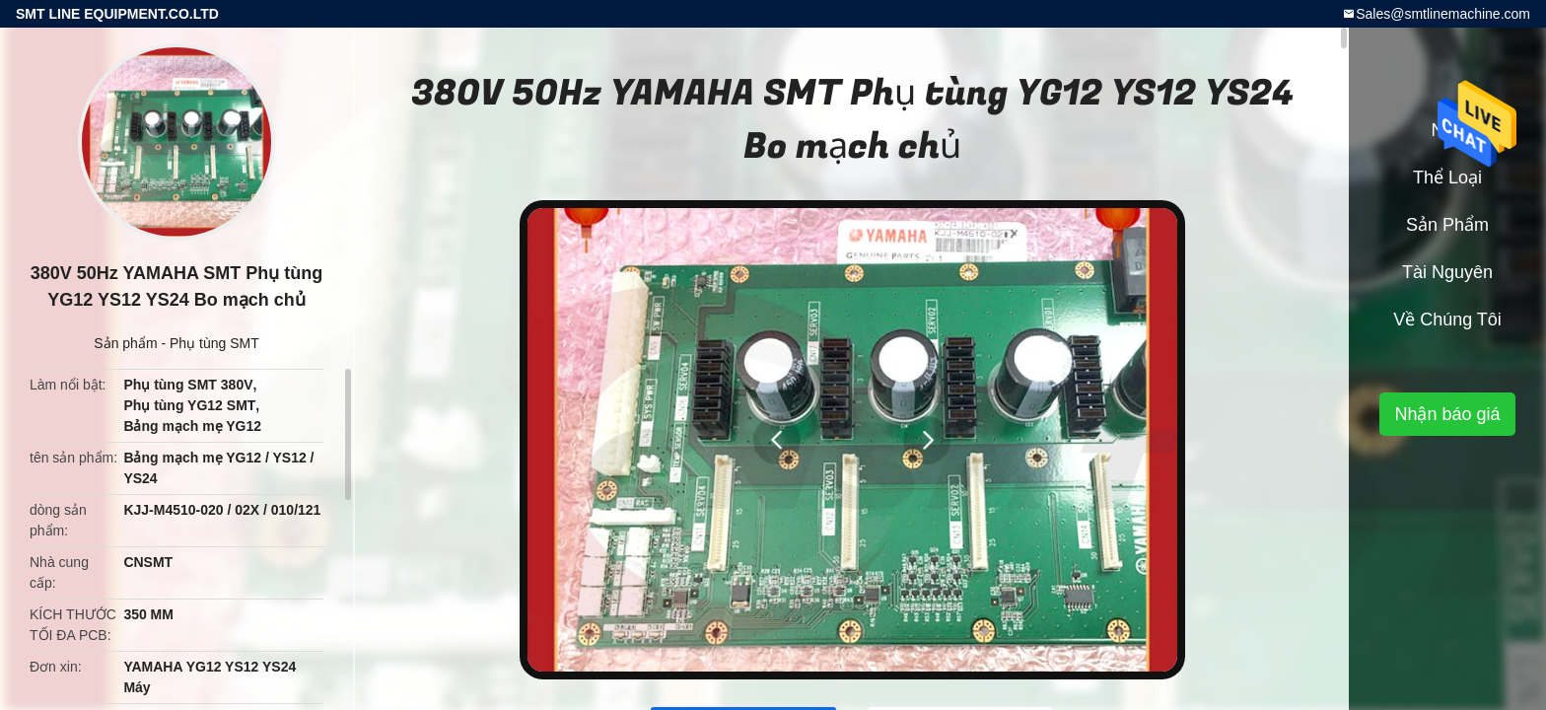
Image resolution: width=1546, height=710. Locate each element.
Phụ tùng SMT (214, 343)
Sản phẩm (125, 343)
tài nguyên (1447, 272)
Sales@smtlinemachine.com (1443, 14)
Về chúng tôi (1447, 319)
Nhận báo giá (1447, 414)
